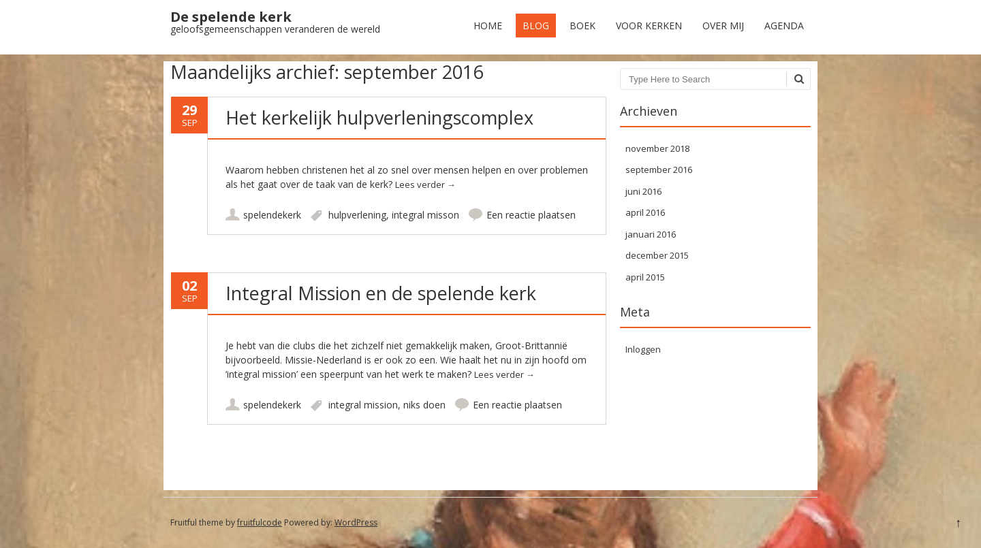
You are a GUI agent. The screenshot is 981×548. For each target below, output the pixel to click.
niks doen (424, 404)
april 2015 (645, 277)
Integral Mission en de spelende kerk (380, 293)
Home (487, 25)
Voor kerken (649, 25)
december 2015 (657, 255)
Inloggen (643, 349)
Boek (582, 25)
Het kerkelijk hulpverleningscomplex (379, 117)
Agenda (784, 25)
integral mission (363, 404)
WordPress (355, 522)
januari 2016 (650, 234)
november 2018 (657, 148)
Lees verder (425, 184)
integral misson (425, 214)
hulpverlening (357, 214)
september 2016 (658, 169)
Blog (536, 25)
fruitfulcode (259, 522)
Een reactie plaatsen (531, 214)
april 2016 (645, 212)
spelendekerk (272, 214)
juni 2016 (643, 191)
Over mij (723, 25)
